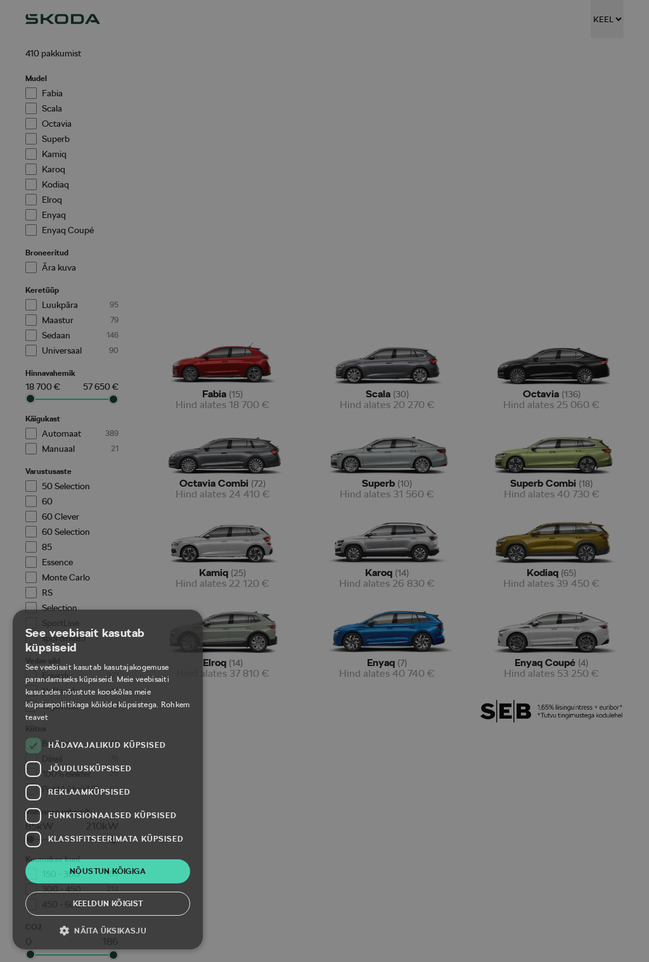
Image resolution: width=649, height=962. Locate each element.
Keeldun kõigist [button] (108, 903)
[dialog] (324, 481)
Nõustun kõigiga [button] (108, 871)
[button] (107, 930)
